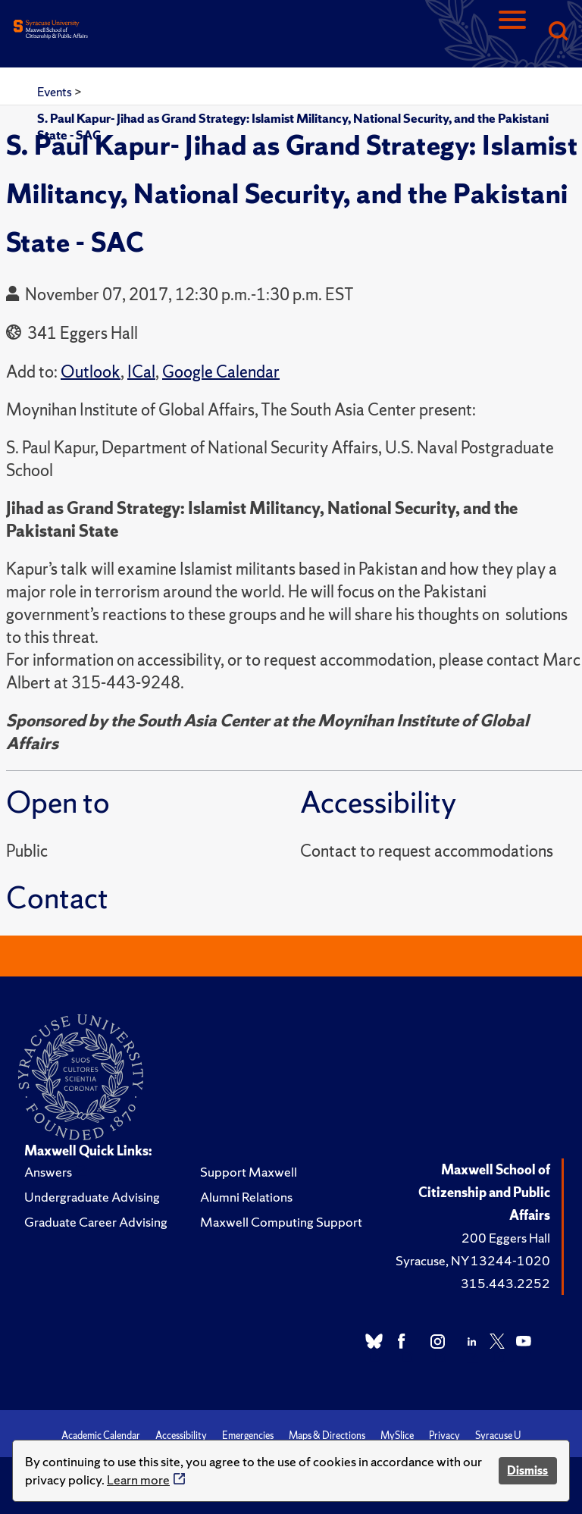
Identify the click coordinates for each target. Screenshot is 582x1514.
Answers (48, 1171)
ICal (141, 372)
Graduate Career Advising (95, 1221)
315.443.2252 (505, 1283)
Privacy (444, 1435)
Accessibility (181, 1435)
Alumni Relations (246, 1196)
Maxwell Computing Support (281, 1221)
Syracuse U (498, 1435)
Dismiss (527, 1470)
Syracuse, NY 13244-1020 (473, 1260)
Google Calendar (221, 372)
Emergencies (248, 1435)
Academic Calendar (100, 1435)
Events (55, 91)
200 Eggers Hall (506, 1237)
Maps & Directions (327, 1435)
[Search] (558, 32)
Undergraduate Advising (92, 1196)
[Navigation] (512, 32)
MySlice (397, 1435)
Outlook (90, 372)
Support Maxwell (248, 1171)
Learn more (138, 1479)
